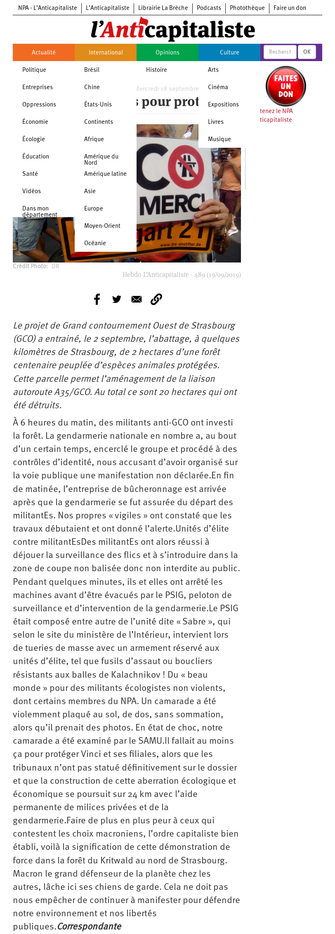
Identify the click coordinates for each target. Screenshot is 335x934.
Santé (30, 174)
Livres (216, 122)
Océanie (95, 244)
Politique (34, 70)
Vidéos (31, 192)
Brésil (91, 70)
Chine (92, 88)
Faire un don (290, 8)
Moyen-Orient (102, 226)
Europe (93, 209)
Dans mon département (39, 212)
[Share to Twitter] (117, 299)
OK (307, 52)
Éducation (35, 157)
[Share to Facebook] (97, 299)
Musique (219, 140)
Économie (35, 122)
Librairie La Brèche (163, 8)
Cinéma (218, 88)
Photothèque (247, 8)
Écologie (33, 140)
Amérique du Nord (101, 160)
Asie (90, 192)
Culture (229, 53)
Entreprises (37, 88)
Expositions (223, 105)
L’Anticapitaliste (108, 8)
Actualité (44, 53)
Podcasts (209, 8)
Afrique (94, 140)
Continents (98, 122)
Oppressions (39, 105)
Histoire (156, 70)
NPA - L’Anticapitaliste (47, 8)
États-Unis (98, 105)
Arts (213, 70)
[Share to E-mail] (136, 299)
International (106, 53)
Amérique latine (105, 174)
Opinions (167, 53)
